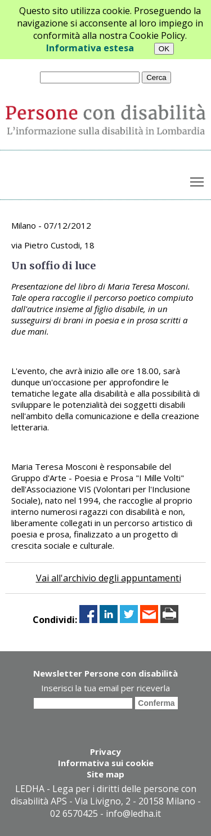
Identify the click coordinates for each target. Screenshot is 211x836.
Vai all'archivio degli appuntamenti (108, 578)
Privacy (105, 751)
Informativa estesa (90, 48)
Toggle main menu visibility (197, 180)
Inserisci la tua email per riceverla (105, 687)
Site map (105, 774)
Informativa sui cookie (106, 762)
